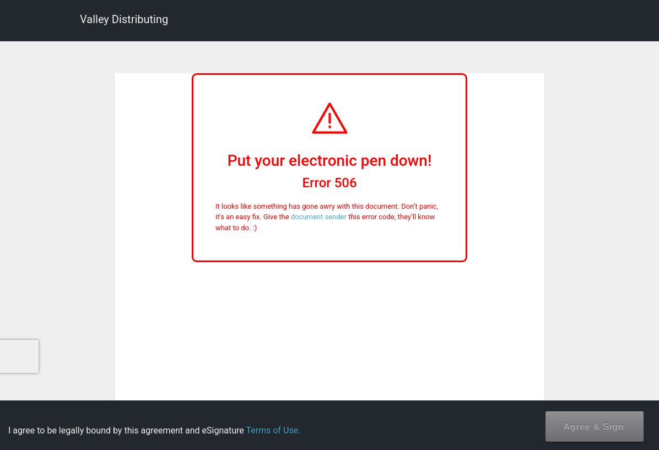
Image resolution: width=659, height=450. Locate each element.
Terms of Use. (273, 430)
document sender (319, 217)
